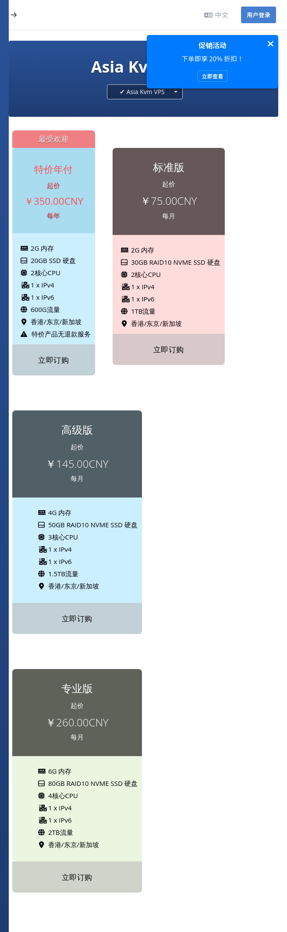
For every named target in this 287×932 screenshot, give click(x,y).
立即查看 (212, 76)
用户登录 (258, 15)
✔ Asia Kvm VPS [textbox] (142, 92)
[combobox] (145, 91)
